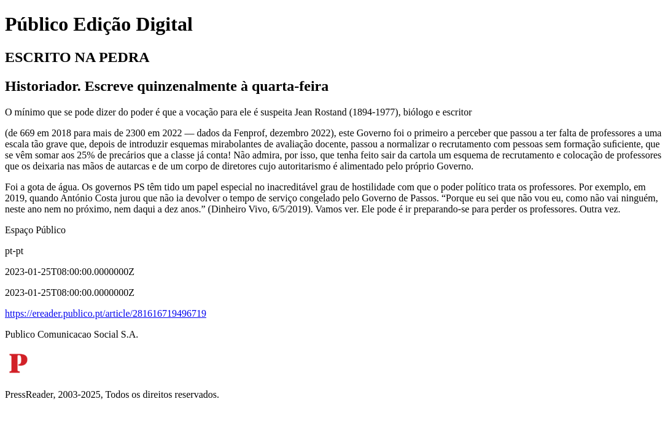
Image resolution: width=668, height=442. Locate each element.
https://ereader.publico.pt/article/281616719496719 (105, 313)
